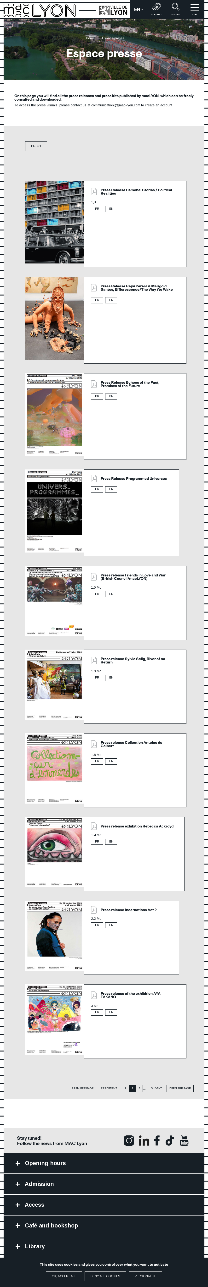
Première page (82, 1088)
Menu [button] (195, 9)
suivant (156, 1088)
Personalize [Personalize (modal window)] (145, 1276)
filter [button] (36, 146)
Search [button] (175, 9)
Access (34, 1206)
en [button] (140, 11)
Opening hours (45, 1163)
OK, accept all (64, 1276)
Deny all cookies (105, 1276)
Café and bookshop (52, 1227)
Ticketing (156, 9)
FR (97, 209)
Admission (39, 1184)
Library (35, 1248)
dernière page (180, 1088)
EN (111, 209)
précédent (109, 1088)
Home (90, 38)
